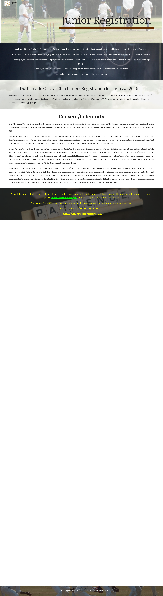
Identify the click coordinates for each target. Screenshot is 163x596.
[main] (106, 21)
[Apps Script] (81, 403)
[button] (152, 95)
